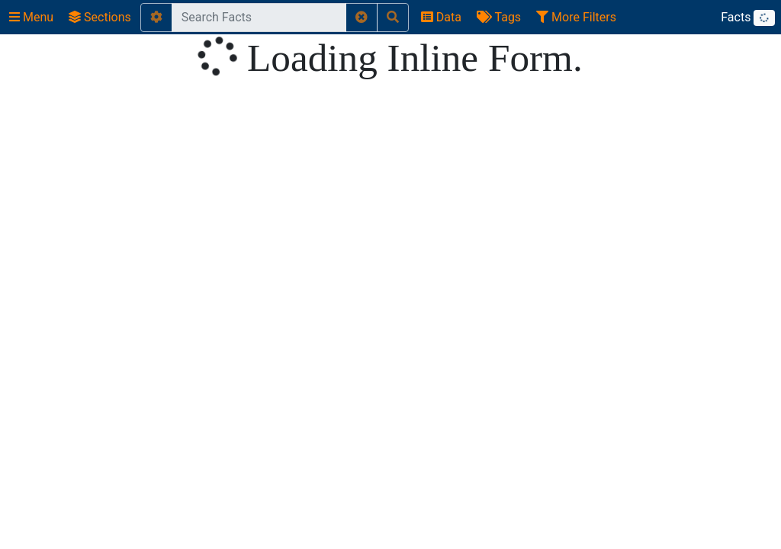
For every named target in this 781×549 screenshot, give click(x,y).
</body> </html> (390, 274)
